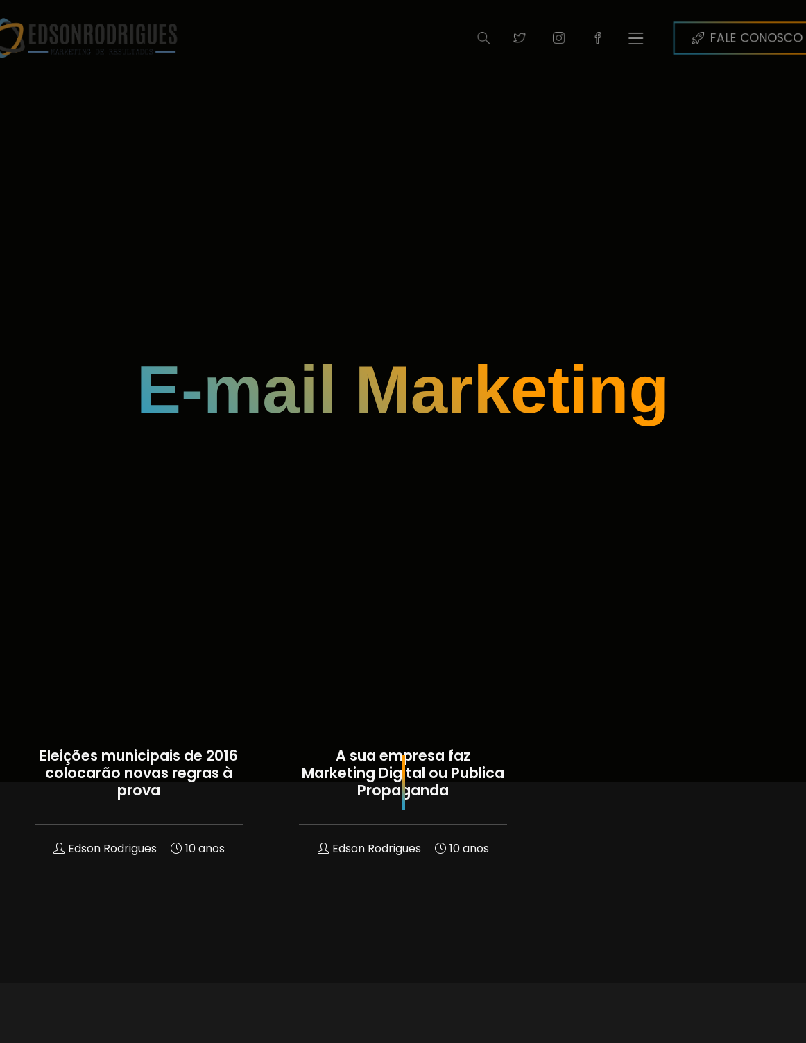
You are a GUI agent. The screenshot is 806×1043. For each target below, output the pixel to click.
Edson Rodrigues (105, 848)
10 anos (198, 848)
